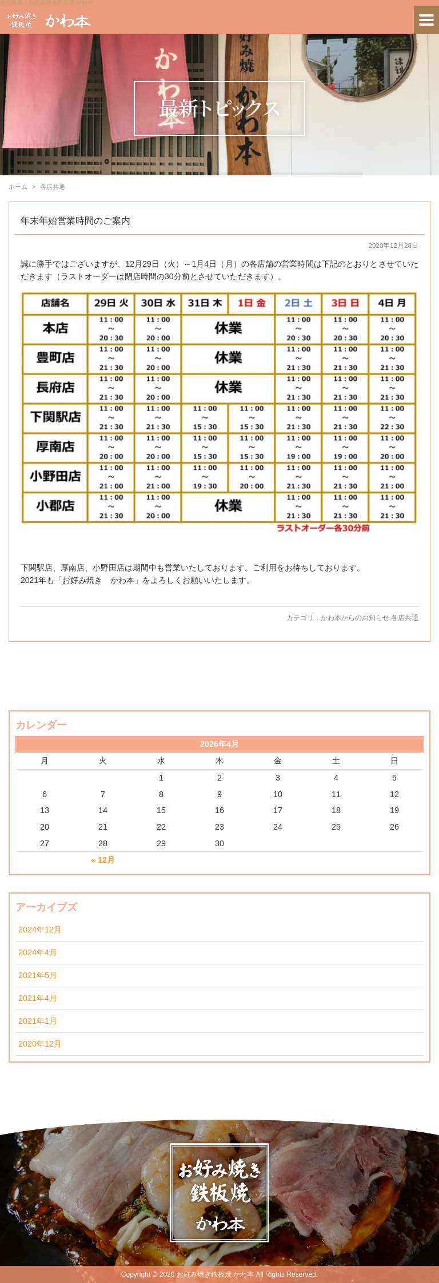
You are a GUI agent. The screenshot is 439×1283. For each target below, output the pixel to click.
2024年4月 (37, 952)
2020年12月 (40, 1043)
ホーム (18, 186)
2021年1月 (37, 1020)
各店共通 (404, 617)
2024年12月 (40, 929)
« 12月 (103, 859)
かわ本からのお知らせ (355, 617)
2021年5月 (37, 975)
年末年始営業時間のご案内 (75, 221)
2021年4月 (37, 998)
